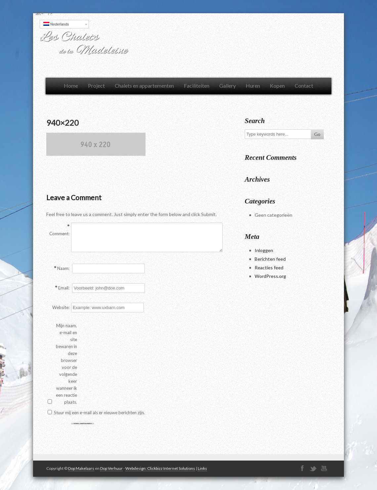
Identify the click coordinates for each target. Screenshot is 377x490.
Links (202, 468)
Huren (253, 85)
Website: (60, 307)
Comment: (59, 233)
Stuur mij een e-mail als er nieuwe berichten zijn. (99, 412)
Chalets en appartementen (144, 85)
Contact (304, 85)
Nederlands (56, 24)
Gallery (227, 85)
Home (71, 85)
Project (96, 85)
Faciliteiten (196, 85)
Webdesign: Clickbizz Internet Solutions (160, 468)
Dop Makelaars (81, 468)
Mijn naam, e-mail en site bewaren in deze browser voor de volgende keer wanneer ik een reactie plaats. (66, 364)
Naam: (63, 268)
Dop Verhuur (111, 468)
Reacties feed (269, 267)
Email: (63, 287)
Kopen (277, 85)
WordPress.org (270, 276)
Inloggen (264, 250)
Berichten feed (270, 259)
